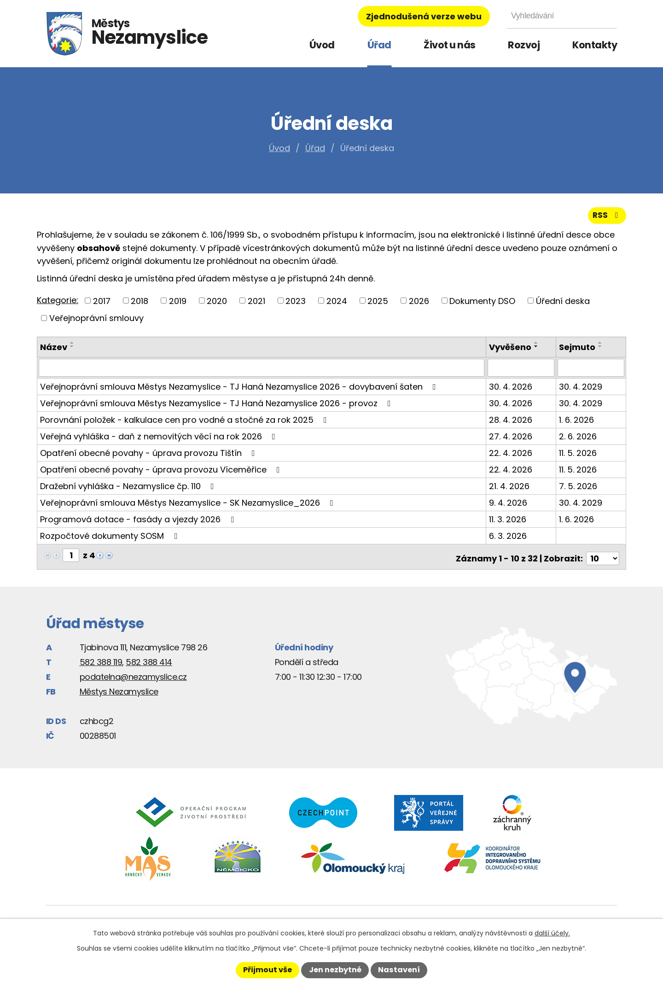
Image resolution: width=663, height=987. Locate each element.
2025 (377, 304)
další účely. (552, 933)
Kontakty (594, 45)
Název (53, 350)
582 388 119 (101, 661)
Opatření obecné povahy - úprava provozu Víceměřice (162, 473)
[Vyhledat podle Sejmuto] (591, 371)
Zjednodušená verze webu (424, 16)
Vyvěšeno (511, 350)
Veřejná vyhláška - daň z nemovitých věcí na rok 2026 (159, 439)
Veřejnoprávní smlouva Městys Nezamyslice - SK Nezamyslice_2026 (188, 506)
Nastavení (399, 969)
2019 (177, 304)
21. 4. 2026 (510, 489)
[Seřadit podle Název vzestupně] (72, 346)
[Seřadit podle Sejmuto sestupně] (601, 350)
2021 (256, 304)
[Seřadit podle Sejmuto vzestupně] (601, 346)
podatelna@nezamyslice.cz (133, 676)
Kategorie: (57, 304)
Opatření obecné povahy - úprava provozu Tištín (149, 456)
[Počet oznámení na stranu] (602, 558)
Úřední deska (563, 304)
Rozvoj (524, 45)
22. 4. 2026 (511, 456)
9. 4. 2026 (509, 506)
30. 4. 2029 (581, 390)
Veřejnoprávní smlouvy (96, 321)
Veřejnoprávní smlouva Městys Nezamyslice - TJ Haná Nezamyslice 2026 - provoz (217, 406)
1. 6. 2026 (576, 423)
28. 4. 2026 (511, 423)
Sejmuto (577, 350)
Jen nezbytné (335, 969)
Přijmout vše (267, 969)
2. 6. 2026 (578, 439)
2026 (419, 304)
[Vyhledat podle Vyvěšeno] (522, 371)
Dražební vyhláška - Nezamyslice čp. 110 (129, 489)
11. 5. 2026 (578, 456)
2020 (217, 304)
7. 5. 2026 (578, 489)
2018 (139, 304)
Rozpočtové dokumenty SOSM (110, 539)
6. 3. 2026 (509, 539)
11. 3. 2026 (508, 522)
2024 (336, 304)
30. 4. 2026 (511, 390)
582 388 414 (149, 661)
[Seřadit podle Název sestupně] (72, 350)
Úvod (322, 45)
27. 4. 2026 (511, 439)
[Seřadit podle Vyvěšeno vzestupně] (537, 346)
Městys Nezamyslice (119, 691)
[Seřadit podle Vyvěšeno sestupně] (537, 350)
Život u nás (450, 45)
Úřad (379, 45)
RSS (606, 218)
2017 (101, 304)
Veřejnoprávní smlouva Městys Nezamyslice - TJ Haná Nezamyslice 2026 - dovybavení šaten (240, 390)
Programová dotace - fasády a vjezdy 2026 (139, 522)
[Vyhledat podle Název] (262, 371)
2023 (295, 304)
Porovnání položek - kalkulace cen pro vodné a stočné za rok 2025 (185, 423)
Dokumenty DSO (482, 304)
